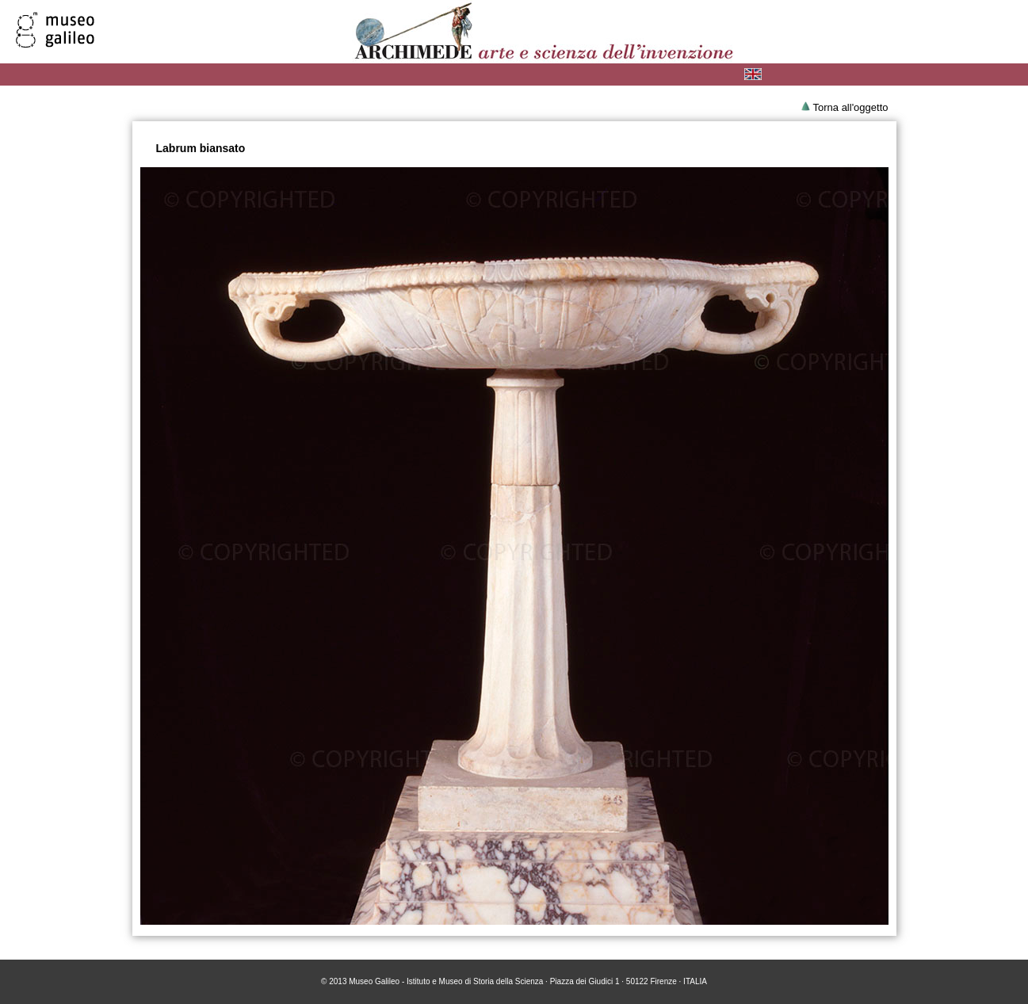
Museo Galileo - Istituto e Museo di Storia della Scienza (446, 981)
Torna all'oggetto (851, 107)
